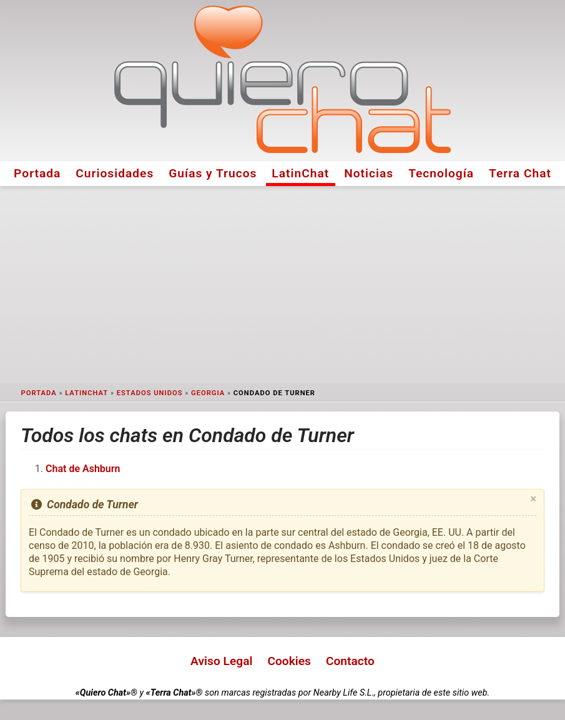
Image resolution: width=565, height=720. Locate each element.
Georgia (208, 393)
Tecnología (441, 173)
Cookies (289, 661)
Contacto (350, 661)
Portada (37, 173)
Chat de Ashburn (83, 469)
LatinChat (300, 173)
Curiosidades (115, 173)
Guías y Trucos (213, 173)
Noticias (368, 173)
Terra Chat (520, 173)
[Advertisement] (282, 284)
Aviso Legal (221, 661)
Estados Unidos (150, 393)
